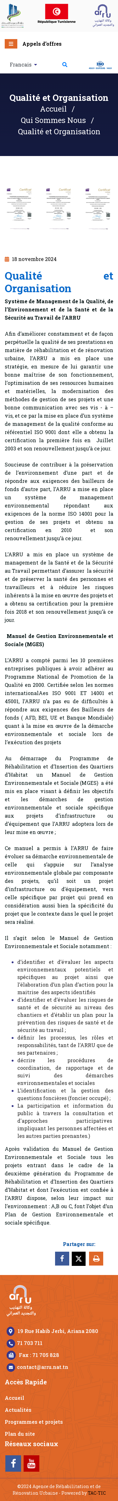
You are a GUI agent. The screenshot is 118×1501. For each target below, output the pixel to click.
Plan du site (20, 1433)
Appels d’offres (42, 43)
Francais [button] (21, 64)
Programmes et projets (34, 1421)
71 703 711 (29, 1343)
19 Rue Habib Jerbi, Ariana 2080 (58, 1331)
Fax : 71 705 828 (39, 1355)
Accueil (53, 109)
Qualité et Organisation (59, 131)
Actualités (18, 1409)
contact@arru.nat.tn (42, 1367)
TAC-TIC (97, 1493)
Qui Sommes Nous (53, 120)
